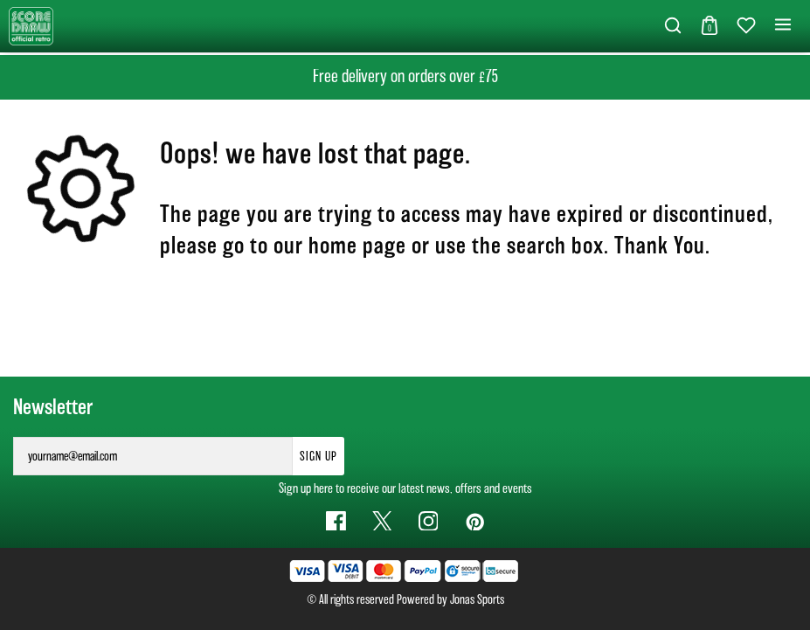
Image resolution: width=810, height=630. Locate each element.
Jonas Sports (477, 599)
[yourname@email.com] (153, 456)
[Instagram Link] (429, 521)
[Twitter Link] (382, 521)
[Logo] (31, 24)
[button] (672, 26)
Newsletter (53, 407)
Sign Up (318, 456)
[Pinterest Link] (474, 521)
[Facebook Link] (336, 521)
